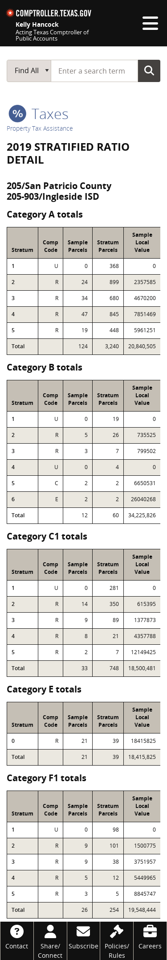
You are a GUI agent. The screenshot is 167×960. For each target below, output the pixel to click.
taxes (38, 113)
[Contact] (16, 936)
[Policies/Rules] (116, 941)
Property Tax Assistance (40, 128)
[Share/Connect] (50, 941)
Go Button (149, 70)
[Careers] (150, 936)
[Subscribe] (83, 936)
